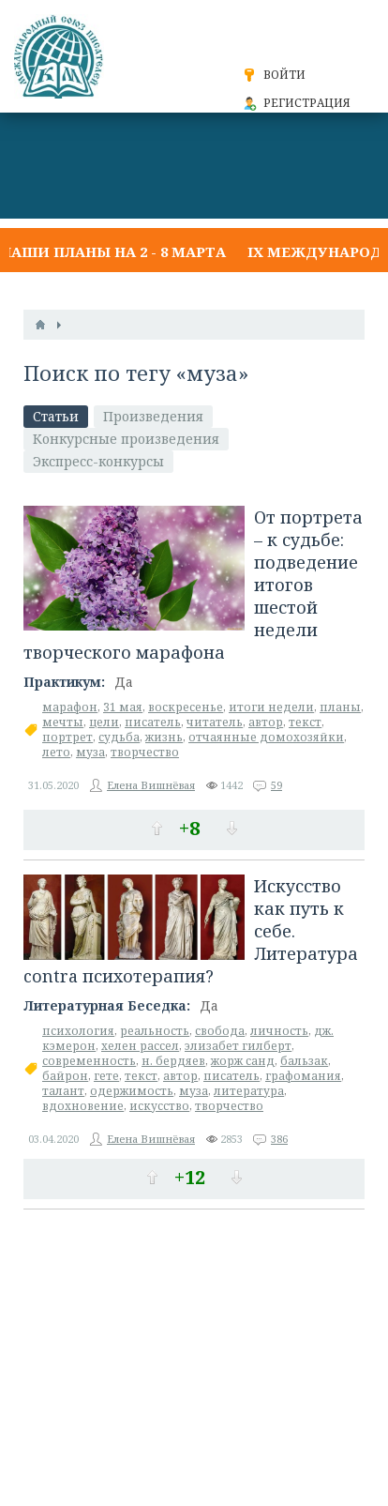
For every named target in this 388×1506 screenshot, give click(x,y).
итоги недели (271, 707)
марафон (69, 707)
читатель (215, 722)
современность (89, 1061)
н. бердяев (173, 1061)
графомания (303, 1076)
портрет (67, 737)
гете (106, 1076)
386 (279, 1139)
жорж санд (243, 1061)
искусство (159, 1106)
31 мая (122, 707)
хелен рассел (140, 1046)
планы (340, 707)
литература (249, 1091)
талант (63, 1091)
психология (78, 1031)
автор (265, 722)
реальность (154, 1031)
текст (305, 722)
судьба (119, 737)
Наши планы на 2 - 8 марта (113, 251)
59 (276, 785)
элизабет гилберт (238, 1046)
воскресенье (185, 707)
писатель (153, 722)
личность (279, 1031)
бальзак (304, 1061)
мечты (62, 722)
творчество (145, 752)
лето (56, 752)
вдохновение (83, 1106)
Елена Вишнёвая (151, 785)
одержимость (131, 1091)
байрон (65, 1076)
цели (104, 722)
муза (90, 752)
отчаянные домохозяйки (266, 737)
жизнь (164, 737)
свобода (220, 1031)
